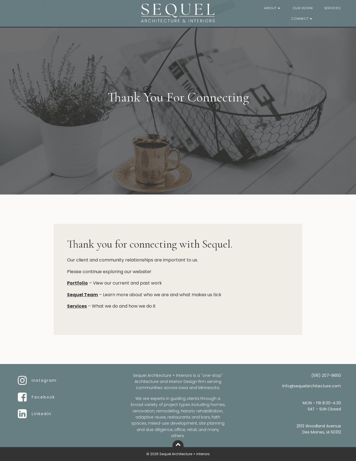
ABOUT (272, 8)
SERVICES (332, 8)
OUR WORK (303, 8)
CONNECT (302, 18)
